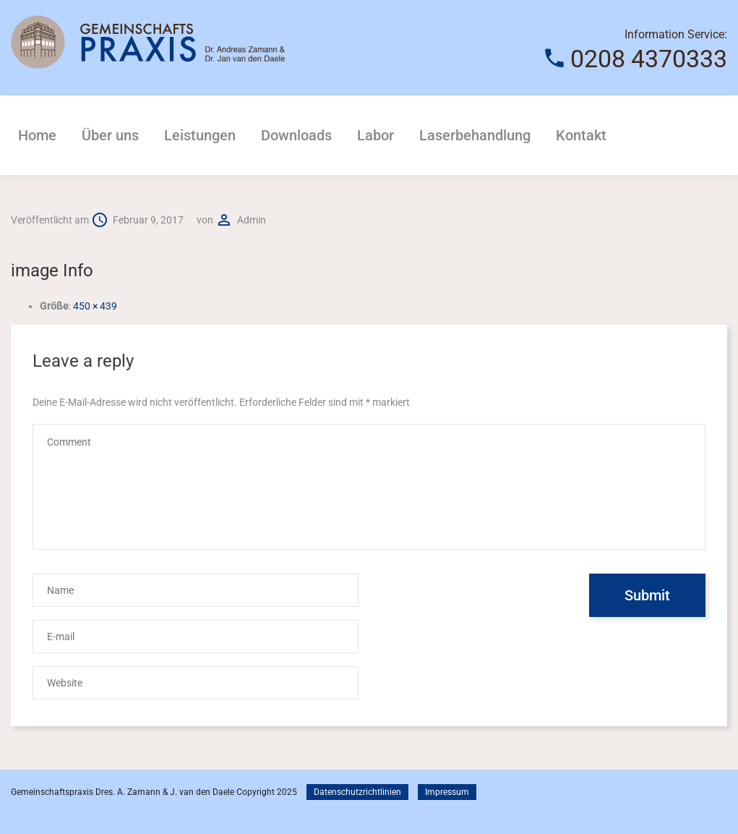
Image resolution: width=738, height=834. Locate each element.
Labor (375, 135)
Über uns (110, 135)
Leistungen (200, 135)
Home (37, 135)
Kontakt (581, 135)
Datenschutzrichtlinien (357, 792)
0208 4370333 (648, 58)
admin (251, 220)
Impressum (447, 792)
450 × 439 (95, 306)
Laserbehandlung (475, 135)
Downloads (296, 135)
